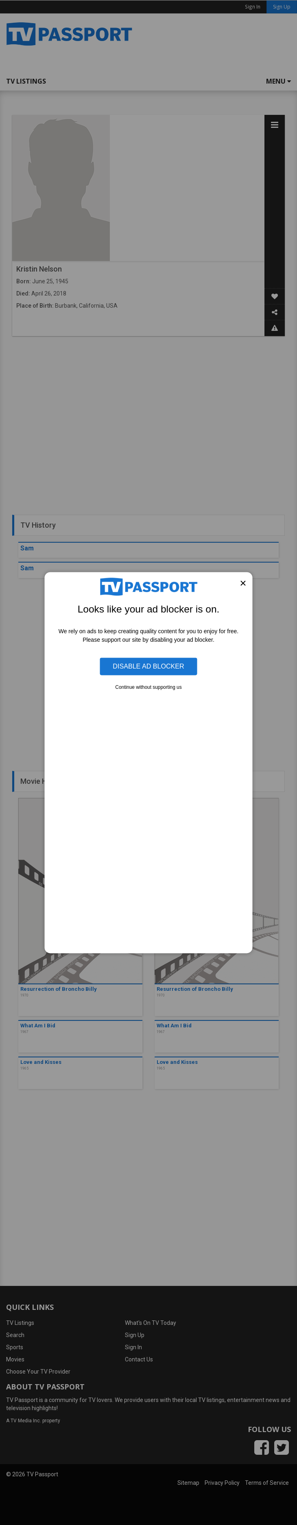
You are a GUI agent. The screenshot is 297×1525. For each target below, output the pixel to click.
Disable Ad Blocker (148, 666)
